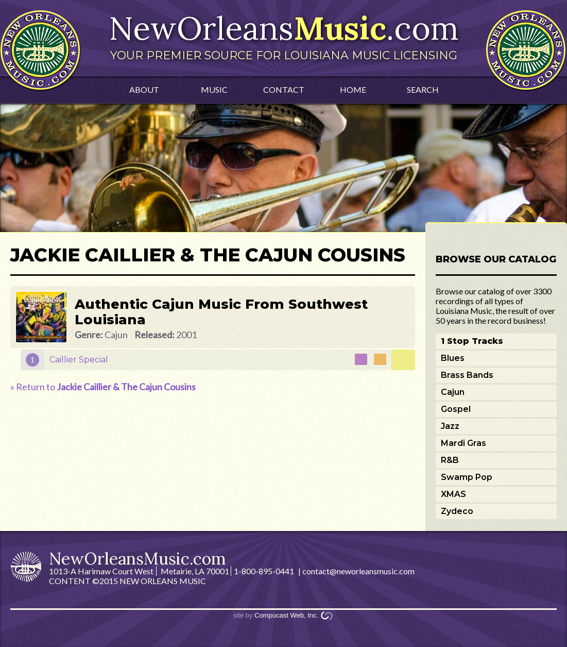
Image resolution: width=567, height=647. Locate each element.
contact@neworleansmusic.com (358, 571)
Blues (453, 358)
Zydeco (457, 511)
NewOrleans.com (283, 35)
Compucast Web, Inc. (286, 615)
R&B (450, 460)
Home (353, 89)
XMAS (453, 494)
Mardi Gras (463, 443)
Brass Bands (467, 375)
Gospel (456, 409)
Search (423, 89)
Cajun (453, 392)
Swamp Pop (466, 477)
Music (214, 89)
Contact (283, 89)
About (144, 89)
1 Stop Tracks (472, 341)
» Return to (103, 386)
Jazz (450, 426)
